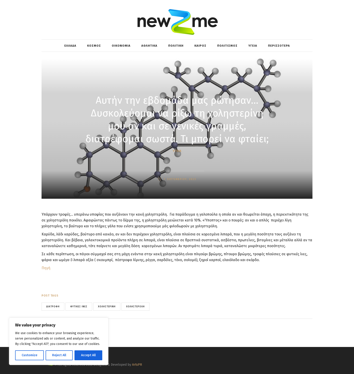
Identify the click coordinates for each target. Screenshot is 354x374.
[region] (58, 341)
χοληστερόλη (135, 306)
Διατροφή (53, 306)
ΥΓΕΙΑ (177, 151)
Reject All (59, 355)
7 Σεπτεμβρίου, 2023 (179, 179)
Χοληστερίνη (107, 306)
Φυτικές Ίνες (78, 306)
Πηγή (46, 268)
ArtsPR (137, 365)
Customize (29, 355)
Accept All (88, 355)
